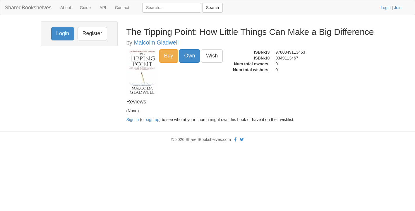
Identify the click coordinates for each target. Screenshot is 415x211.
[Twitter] (242, 139)
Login (386, 7)
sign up (152, 119)
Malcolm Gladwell (156, 42)
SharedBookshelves (28, 8)
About (65, 7)
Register (92, 33)
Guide (85, 7)
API (103, 7)
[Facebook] (235, 139)
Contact (122, 7)
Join (398, 7)
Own (189, 56)
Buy (168, 56)
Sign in (132, 119)
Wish (212, 56)
